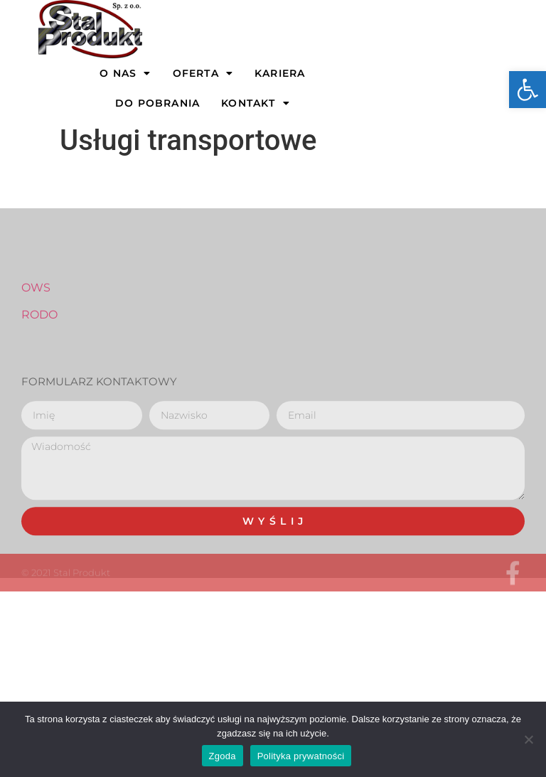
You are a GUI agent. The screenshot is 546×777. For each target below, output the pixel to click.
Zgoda (222, 756)
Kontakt (255, 103)
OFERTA (203, 73)
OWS (35, 319)
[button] (527, 89)
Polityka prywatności (301, 756)
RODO (39, 346)
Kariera (280, 73)
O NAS (125, 73)
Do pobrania (157, 103)
